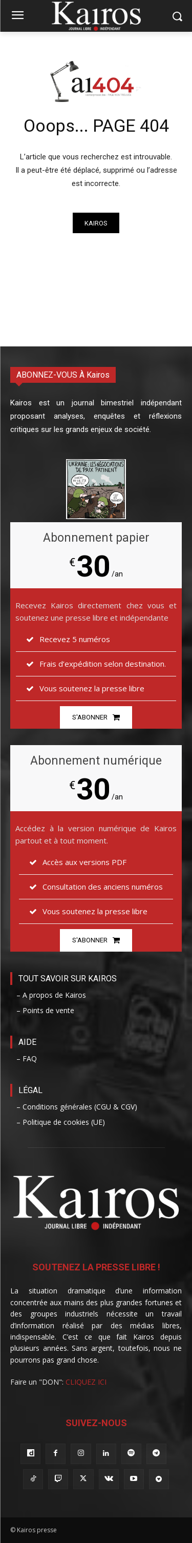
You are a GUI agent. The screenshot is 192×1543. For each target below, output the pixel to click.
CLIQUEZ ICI (86, 1382)
